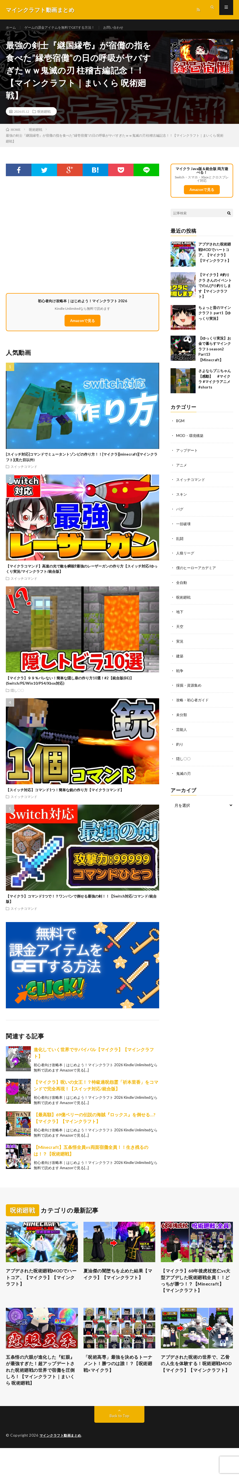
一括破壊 (184, 527)
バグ (180, 513)
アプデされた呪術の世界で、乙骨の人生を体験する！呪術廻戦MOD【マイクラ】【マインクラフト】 (195, 1385)
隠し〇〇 (17, 695)
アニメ (182, 470)
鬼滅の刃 (184, 773)
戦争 (180, 672)
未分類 (182, 716)
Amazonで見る (82, 326)
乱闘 (180, 542)
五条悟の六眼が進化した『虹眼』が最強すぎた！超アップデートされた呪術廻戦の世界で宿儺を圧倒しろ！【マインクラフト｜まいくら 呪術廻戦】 (39, 1393)
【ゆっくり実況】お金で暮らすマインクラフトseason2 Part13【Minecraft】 (214, 355)
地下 (180, 614)
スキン (182, 499)
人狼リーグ (186, 556)
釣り (180, 745)
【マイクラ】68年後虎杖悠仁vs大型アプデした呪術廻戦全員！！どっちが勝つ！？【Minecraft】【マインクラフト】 (196, 1292)
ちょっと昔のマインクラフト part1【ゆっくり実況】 (214, 318)
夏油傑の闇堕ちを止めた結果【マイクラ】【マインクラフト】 (117, 1284)
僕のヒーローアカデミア (197, 571)
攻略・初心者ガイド (193, 701)
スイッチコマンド (24, 472)
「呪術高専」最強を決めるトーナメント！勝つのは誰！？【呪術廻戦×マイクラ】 (117, 1381)
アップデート (187, 455)
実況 (180, 643)
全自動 (182, 585)
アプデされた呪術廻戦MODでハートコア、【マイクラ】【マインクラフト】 (40, 1284)
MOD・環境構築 (190, 441)
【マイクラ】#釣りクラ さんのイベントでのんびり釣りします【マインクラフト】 (215, 291)
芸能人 (182, 730)
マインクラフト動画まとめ (62, 1464)
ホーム (12, 27)
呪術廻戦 (44, 117)
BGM (180, 426)
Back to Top (119, 1444)
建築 (180, 658)
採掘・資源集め (189, 687)
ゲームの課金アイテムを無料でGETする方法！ (67, 27)
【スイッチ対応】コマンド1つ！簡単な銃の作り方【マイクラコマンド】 (65, 795)
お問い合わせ (128, 27)
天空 (180, 629)
